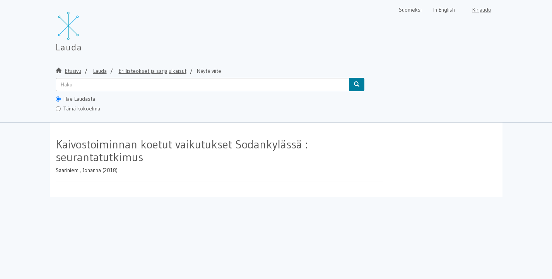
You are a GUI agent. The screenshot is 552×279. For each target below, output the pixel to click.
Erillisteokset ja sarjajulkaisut (152, 70)
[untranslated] (202, 84)
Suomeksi (410, 9)
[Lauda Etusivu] (85, 27)
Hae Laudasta (75, 98)
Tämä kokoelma (78, 108)
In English (444, 9)
